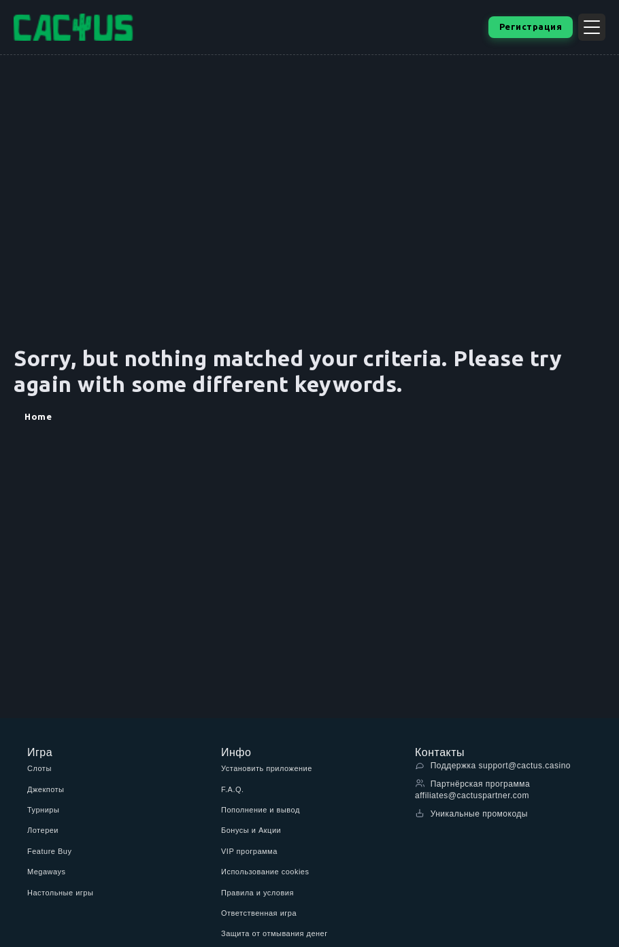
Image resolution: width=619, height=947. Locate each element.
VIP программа (249, 851)
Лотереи (42, 830)
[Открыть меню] (591, 27)
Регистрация (531, 26)
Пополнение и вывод (260, 810)
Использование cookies (265, 872)
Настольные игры (60, 893)
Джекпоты (46, 789)
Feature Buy (49, 851)
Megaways (46, 872)
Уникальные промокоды (471, 813)
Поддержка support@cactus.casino (493, 765)
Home (38, 416)
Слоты (39, 768)
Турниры (43, 810)
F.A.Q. (232, 789)
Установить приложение (266, 768)
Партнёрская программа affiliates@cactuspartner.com (472, 789)
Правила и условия (257, 893)
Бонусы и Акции (251, 830)
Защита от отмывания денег (274, 933)
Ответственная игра (259, 913)
